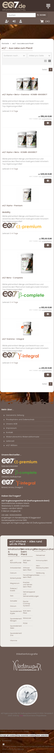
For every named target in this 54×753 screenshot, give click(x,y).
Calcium (13, 573)
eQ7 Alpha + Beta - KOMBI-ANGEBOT (19, 152)
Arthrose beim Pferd (27, 569)
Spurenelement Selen (15, 627)
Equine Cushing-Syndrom (27, 603)
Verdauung (40, 573)
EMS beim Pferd (27, 561)
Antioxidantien (15, 568)
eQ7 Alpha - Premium (12, 205)
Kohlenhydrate (15, 578)
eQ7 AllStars (10, 445)
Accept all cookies (8, 735)
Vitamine (13, 640)
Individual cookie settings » (11, 738)
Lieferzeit (9, 441)
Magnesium (14, 583)
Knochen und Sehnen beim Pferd (27, 584)
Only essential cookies (25, 735)
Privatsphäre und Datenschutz (19, 419)
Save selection (42, 735)
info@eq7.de (15, 511)
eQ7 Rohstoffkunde (15, 561)
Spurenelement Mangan (15, 619)
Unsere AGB (10, 423)
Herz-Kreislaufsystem (41, 566)
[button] (14, 55)
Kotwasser (27, 618)
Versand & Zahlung (14, 415)
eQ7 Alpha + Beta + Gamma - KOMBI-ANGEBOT (24, 94)
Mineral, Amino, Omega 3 (19, 486)
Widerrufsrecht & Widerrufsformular (21, 436)
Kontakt (8, 432)
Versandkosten (47, 119)
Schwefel (13, 601)
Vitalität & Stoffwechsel (19, 476)
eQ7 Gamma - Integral (13, 339)
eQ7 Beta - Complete (12, 277)
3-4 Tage (14, 111)
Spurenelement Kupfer (15, 612)
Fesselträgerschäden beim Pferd (28, 576)
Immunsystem (41, 560)
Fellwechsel (40, 555)
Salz (11, 596)
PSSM (25, 623)
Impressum (10, 428)
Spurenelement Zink (15, 634)
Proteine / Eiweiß (13, 589)
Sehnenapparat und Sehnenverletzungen (28, 594)
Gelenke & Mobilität (19, 465)
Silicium (13, 606)
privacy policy (18, 731)
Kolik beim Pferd (27, 612)
